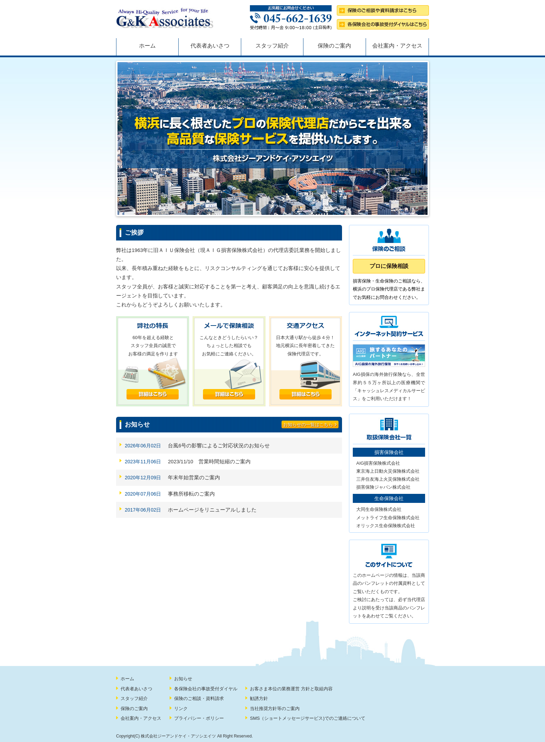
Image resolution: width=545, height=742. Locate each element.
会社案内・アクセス (397, 46)
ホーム (147, 46)
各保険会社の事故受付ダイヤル (205, 688)
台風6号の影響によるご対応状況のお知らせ (219, 445)
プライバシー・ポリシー (199, 718)
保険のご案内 (334, 46)
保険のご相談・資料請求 (199, 698)
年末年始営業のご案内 (194, 477)
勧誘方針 (259, 698)
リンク (181, 708)
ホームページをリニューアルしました (212, 510)
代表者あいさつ (209, 46)
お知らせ (183, 678)
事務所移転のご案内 (191, 494)
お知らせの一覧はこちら (310, 424)
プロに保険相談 (388, 266)
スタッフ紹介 (272, 46)
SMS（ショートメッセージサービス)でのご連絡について (307, 718)
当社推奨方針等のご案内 (275, 708)
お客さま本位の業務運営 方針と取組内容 (291, 688)
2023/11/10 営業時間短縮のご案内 (209, 461)
